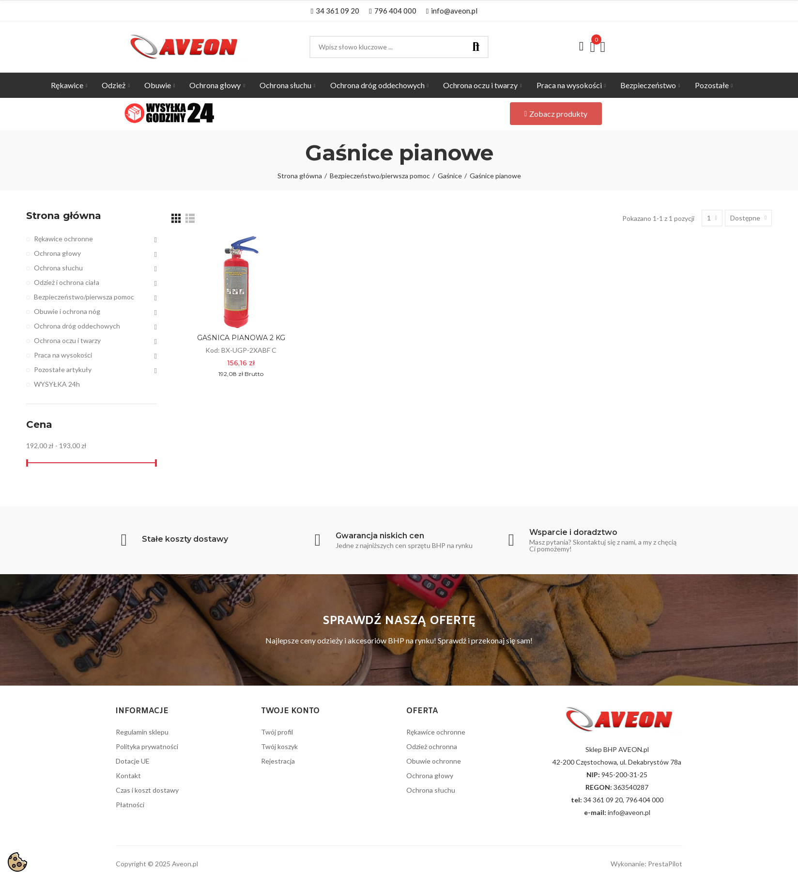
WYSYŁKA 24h (57, 384)
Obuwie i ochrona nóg (67, 311)
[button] (335, 10)
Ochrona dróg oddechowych (77, 326)
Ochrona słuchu (58, 268)
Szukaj (476, 47)
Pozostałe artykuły (63, 369)
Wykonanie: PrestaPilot (646, 864)
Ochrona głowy (57, 253)
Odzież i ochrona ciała (66, 282)
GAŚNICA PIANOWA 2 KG (241, 337)
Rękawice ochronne (63, 239)
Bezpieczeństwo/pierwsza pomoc (84, 297)
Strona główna (63, 215)
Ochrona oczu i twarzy (67, 340)
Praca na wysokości (63, 355)
